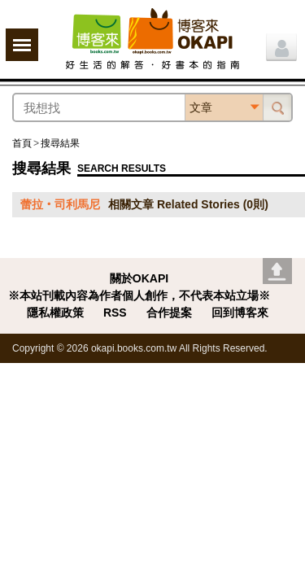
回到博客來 (239, 312)
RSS (115, 312)
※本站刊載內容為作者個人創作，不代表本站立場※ (139, 295)
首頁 (22, 143)
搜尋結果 (60, 143)
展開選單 (22, 44)
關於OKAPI (139, 278)
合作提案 (169, 312)
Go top (277, 271)
